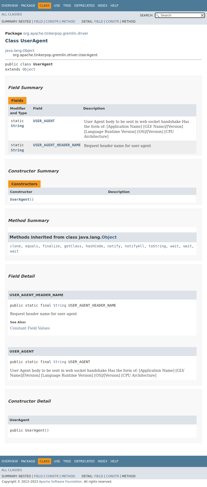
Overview (10, 5)
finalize (51, 246)
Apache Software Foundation (60, 481)
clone (15, 246)
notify (113, 246)
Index (103, 5)
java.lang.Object (19, 50)
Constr (52, 21)
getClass (72, 246)
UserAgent (20, 199)
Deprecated (84, 5)
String (17, 126)
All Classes (12, 14)
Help (114, 5)
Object (28, 69)
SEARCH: (147, 15)
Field (38, 21)
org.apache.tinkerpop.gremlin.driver (55, 33)
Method (68, 21)
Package (28, 5)
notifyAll (134, 246)
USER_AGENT (44, 121)
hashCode (94, 246)
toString (157, 246)
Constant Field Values (30, 328)
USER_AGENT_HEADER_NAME (57, 145)
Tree (67, 5)
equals (31, 246)
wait (174, 246)
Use (57, 5)
